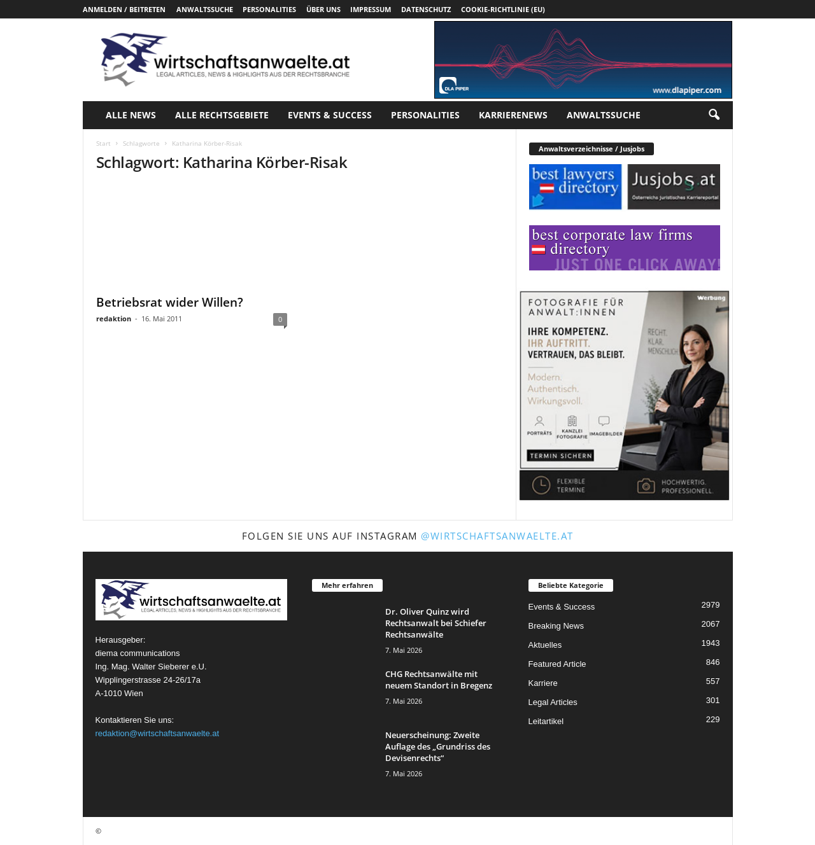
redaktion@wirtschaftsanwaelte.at (158, 733)
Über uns (323, 9)
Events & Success (330, 115)
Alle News (131, 115)
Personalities (269, 9)
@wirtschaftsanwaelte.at (497, 535)
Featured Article (557, 664)
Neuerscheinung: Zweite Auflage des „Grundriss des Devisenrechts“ (437, 746)
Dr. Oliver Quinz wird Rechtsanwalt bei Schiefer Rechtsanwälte (435, 623)
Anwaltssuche (204, 9)
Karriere (543, 683)
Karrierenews (513, 115)
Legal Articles (553, 702)
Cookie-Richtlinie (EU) (503, 9)
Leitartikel (546, 721)
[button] (714, 115)
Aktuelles (545, 645)
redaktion (113, 318)
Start (103, 143)
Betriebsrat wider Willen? (169, 302)
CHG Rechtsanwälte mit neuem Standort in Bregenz (438, 679)
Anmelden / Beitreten (124, 9)
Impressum (370, 9)
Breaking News (556, 626)
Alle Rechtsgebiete (222, 115)
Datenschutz (426, 9)
